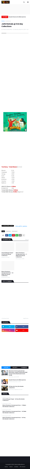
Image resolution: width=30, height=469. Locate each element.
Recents (15, 367)
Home (2, 21)
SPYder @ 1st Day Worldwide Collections (16, 387)
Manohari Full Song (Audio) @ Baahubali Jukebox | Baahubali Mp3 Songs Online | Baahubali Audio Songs (18, 373)
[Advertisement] (15, 149)
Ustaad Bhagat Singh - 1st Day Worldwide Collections (7, 254)
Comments (24, 367)
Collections (8, 21)
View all (27, 239)
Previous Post (5, 318)
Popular (6, 367)
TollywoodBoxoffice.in (19, 464)
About (11, 466)
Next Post (25, 318)
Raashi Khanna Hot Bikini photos (17, 17)
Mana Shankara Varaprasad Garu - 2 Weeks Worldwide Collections (21, 255)
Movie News (14, 231)
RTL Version (22, 466)
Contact (16, 466)
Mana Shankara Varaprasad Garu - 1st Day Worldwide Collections (14, 418)
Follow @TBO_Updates (21, 226)
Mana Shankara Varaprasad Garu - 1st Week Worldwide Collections (7, 273)
